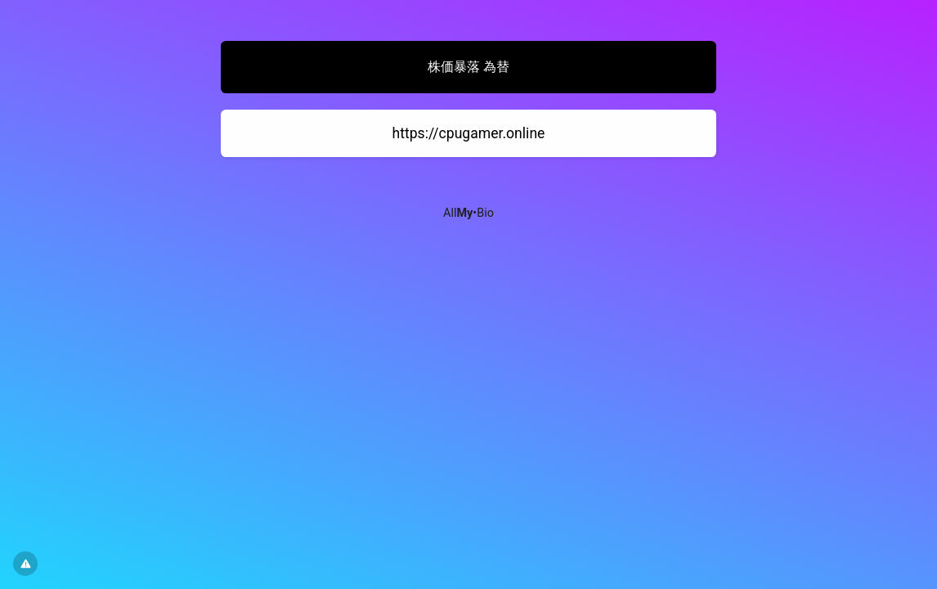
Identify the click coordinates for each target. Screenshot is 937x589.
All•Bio (468, 213)
